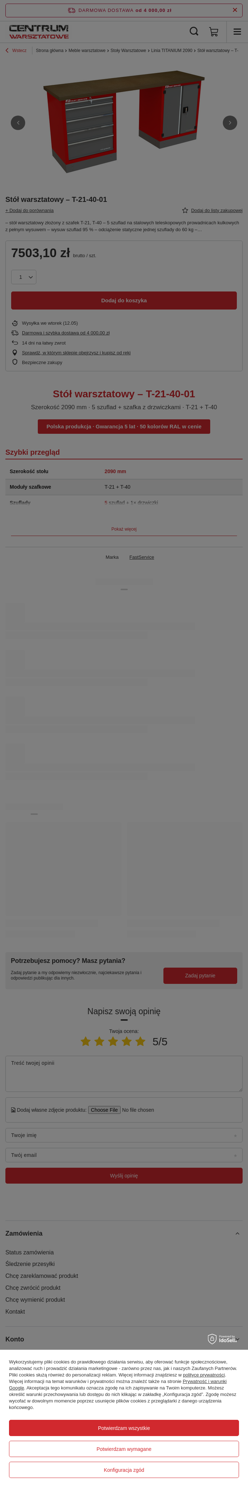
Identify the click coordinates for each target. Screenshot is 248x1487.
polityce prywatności (204, 1375)
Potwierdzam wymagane (124, 1449)
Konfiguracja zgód (124, 1470)
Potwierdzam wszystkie (124, 1428)
